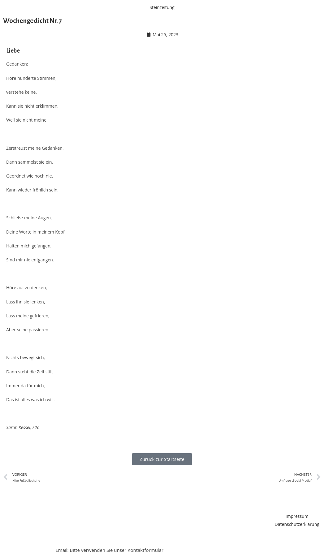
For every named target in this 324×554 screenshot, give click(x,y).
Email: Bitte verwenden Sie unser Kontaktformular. (110, 550)
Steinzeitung (161, 7)
